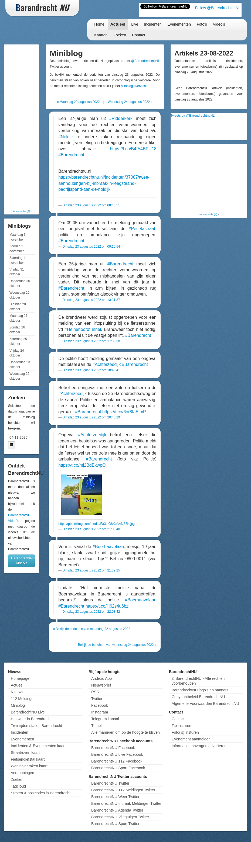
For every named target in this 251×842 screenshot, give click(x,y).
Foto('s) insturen (185, 732)
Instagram (99, 712)
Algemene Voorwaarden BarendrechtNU (205, 703)
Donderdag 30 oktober (19, 283)
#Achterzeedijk (106, 364)
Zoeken (119, 35)
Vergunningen (22, 773)
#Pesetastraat (142, 228)
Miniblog (18, 705)
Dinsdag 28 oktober (17, 306)
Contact (138, 35)
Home (99, 24)
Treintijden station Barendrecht (36, 725)
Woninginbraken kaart (29, 766)
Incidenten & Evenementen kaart (38, 746)
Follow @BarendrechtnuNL (217, 8)
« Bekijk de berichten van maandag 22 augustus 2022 (91, 629)
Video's (219, 24)
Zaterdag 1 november (17, 260)
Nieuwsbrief (101, 685)
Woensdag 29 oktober (19, 295)
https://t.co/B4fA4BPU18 (133, 149)
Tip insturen (181, 725)
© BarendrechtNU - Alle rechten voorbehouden (198, 680)
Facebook (99, 705)
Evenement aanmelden (191, 739)
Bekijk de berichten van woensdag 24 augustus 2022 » (117, 645)
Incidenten (153, 24)
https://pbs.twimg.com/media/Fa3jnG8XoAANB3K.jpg (96, 524)
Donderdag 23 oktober (19, 364)
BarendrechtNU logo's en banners (200, 690)
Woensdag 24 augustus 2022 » (130, 102)
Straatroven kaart (25, 752)
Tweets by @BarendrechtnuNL (193, 115)
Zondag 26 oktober (17, 329)
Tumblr (97, 725)
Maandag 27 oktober (18, 318)
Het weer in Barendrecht (31, 719)
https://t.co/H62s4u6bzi (108, 606)
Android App (101, 678)
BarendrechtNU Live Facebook (117, 754)
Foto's (202, 24)
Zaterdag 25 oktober (18, 341)
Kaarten (100, 35)
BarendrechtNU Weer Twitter (115, 797)
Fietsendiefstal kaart (28, 759)
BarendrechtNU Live (28, 712)
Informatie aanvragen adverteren (199, 746)
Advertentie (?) (21, 211)
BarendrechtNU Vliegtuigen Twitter (120, 817)
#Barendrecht (71, 155)
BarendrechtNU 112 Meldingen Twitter (123, 790)
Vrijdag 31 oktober (16, 272)
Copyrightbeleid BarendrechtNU (198, 697)
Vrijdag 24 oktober (16, 353)
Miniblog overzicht (134, 86)
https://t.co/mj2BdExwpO (82, 465)
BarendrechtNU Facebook (113, 748)
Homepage (20, 678)
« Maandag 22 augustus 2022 (78, 102)
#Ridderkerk (121, 118)
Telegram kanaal (105, 719)
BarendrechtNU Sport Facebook (118, 768)
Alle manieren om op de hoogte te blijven (125, 732)
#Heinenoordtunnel (83, 329)
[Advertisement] (27, 126)
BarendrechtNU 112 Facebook (116, 761)
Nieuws (17, 692)
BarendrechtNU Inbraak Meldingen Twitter (126, 803)
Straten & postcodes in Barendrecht (40, 793)
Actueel (118, 24)
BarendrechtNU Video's (23, 560)
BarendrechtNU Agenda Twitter (117, 810)
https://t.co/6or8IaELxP (124, 412)
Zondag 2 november (16, 248)
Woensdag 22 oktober (19, 376)
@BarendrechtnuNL (145, 61)
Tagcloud (18, 786)
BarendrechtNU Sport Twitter (115, 824)
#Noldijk (66, 136)
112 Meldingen (23, 699)
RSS (95, 692)
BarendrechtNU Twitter (110, 783)
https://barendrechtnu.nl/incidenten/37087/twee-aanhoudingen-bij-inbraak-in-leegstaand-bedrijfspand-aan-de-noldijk (104, 183)
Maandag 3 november (17, 237)
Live (134, 24)
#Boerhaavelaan (108, 546)
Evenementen (179, 24)
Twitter (96, 699)
